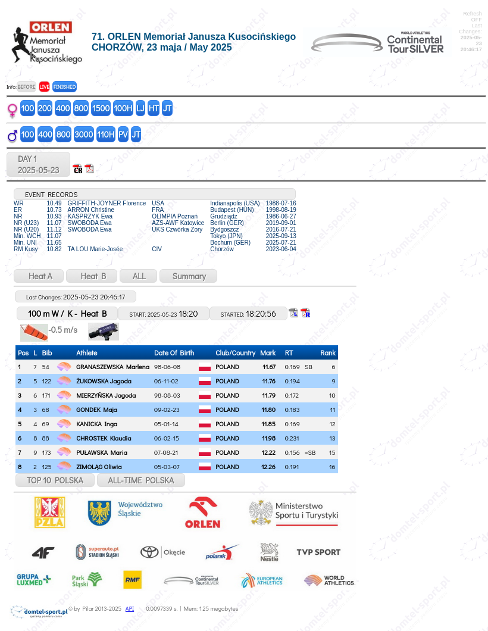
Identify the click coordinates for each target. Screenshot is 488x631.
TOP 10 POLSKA (55, 480)
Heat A (38, 276)
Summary (188, 276)
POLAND (227, 366)
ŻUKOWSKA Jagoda (103, 380)
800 (80, 108)
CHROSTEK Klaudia (103, 437)
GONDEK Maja (96, 409)
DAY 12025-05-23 (38, 164)
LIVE (44, 86)
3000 (83, 134)
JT (167, 108)
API (130, 609)
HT (154, 108)
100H (123, 108)
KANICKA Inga (96, 423)
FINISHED (65, 86)
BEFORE (26, 86)
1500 (101, 108)
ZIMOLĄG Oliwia (98, 466)
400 (63, 108)
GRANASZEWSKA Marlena (112, 366)
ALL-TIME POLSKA (141, 480)
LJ (140, 108)
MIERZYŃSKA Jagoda (106, 395)
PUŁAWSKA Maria (101, 452)
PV (122, 134)
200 (45, 108)
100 (28, 108)
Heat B (91, 276)
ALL (138, 276)
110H (105, 134)
